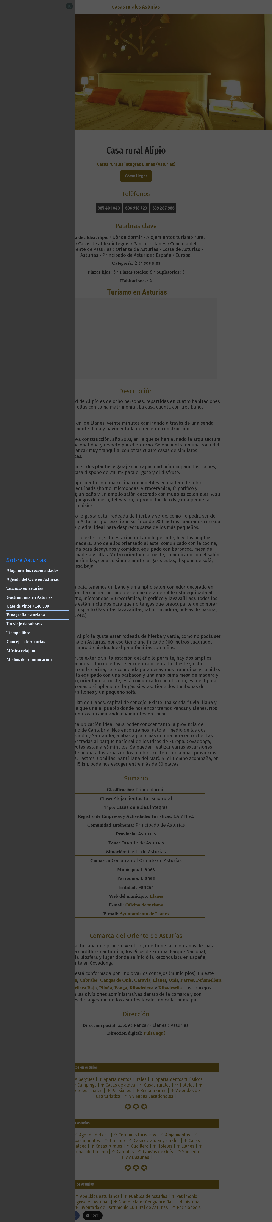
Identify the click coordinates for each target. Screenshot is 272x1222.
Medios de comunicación (29, 659)
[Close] (69, 6)
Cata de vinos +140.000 (27, 606)
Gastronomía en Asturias (29, 597)
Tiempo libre (18, 632)
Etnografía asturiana (25, 615)
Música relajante (22, 650)
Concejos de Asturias (25, 641)
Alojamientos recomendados (32, 570)
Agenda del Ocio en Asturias (32, 579)
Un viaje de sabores (24, 624)
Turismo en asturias (24, 588)
